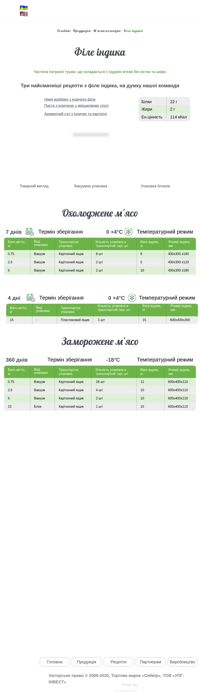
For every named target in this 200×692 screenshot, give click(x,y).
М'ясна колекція (106, 31)
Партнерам (150, 662)
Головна (63, 31)
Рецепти (118, 662)
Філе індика (133, 31)
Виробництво (182, 662)
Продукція (81, 31)
